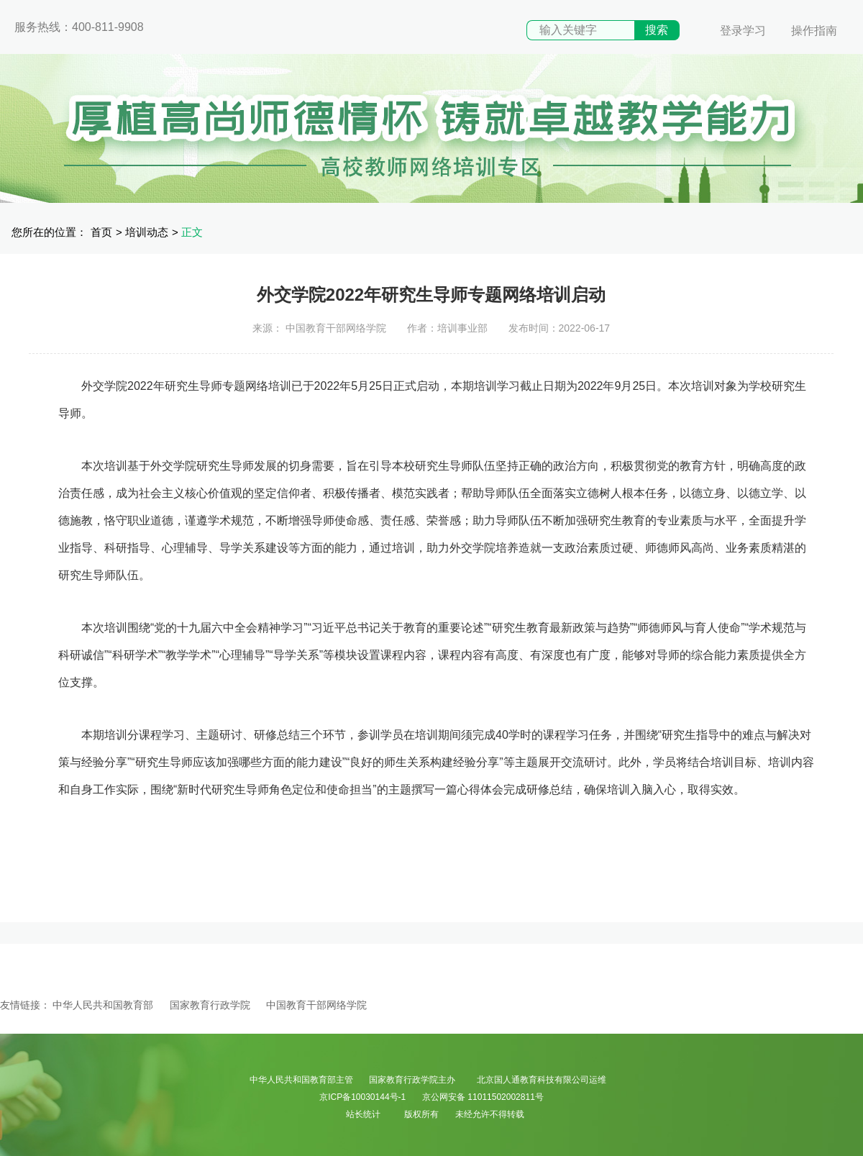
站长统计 (363, 1114)
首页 (101, 232)
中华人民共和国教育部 (102, 1005)
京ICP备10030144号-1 (362, 1097)
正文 (192, 232)
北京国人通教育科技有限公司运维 (541, 1080)
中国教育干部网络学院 (316, 1005)
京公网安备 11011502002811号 (483, 1097)
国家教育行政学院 (210, 1005)
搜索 (656, 30)
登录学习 (743, 30)
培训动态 (146, 232)
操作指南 (814, 30)
